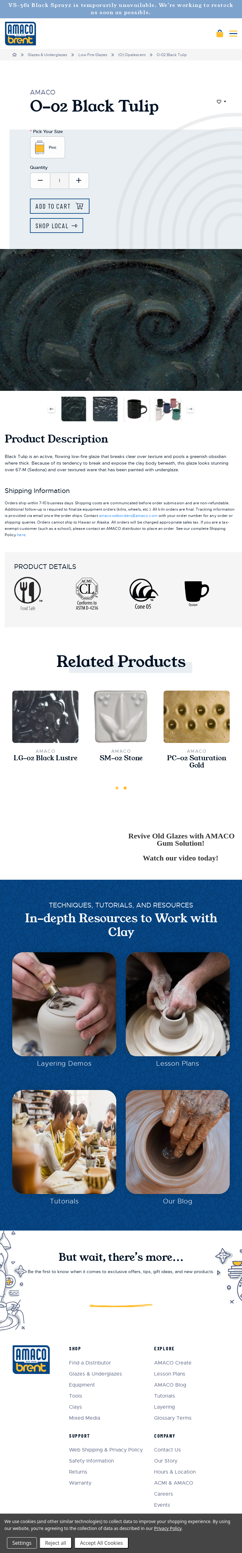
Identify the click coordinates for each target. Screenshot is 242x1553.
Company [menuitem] (165, 1436)
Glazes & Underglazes (47, 54)
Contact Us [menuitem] (167, 1450)
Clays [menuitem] (75, 1407)
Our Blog (178, 1201)
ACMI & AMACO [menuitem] (173, 1483)
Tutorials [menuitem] (164, 1396)
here (21, 534)
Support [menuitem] (79, 1436)
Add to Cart (54, 206)
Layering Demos (64, 1063)
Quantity (39, 167)
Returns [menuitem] (78, 1472)
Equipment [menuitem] (82, 1385)
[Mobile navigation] (233, 34)
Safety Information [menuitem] (91, 1461)
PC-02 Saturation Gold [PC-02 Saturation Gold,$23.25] (196, 762)
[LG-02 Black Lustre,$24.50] (45, 717)
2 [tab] (125, 788)
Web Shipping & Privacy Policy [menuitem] (106, 1450)
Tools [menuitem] (75, 1396)
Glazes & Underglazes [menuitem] (95, 1374)
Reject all (55, 1542)
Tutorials (64, 1201)
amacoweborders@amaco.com (128, 515)
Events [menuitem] (162, 1505)
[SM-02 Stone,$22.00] (121, 717)
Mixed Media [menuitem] (84, 1418)
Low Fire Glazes (92, 54)
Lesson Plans (177, 1063)
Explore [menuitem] (164, 1348)
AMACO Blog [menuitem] (170, 1385)
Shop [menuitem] (75, 1348)
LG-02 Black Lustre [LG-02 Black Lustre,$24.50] (46, 758)
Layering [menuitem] (164, 1407)
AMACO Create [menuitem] (173, 1363)
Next (190, 409)
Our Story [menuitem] (165, 1461)
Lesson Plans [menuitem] (169, 1374)
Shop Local (52, 225)
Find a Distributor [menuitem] (90, 1363)
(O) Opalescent (132, 54)
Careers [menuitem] (163, 1494)
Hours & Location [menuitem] (175, 1472)
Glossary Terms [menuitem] (173, 1418)
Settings (22, 1542)
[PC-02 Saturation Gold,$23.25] (197, 717)
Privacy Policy (168, 1528)
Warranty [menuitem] (80, 1483)
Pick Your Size (46, 131)
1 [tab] (116, 788)
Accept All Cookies (101, 1542)
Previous (51, 409)
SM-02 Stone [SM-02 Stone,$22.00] (121, 758)
